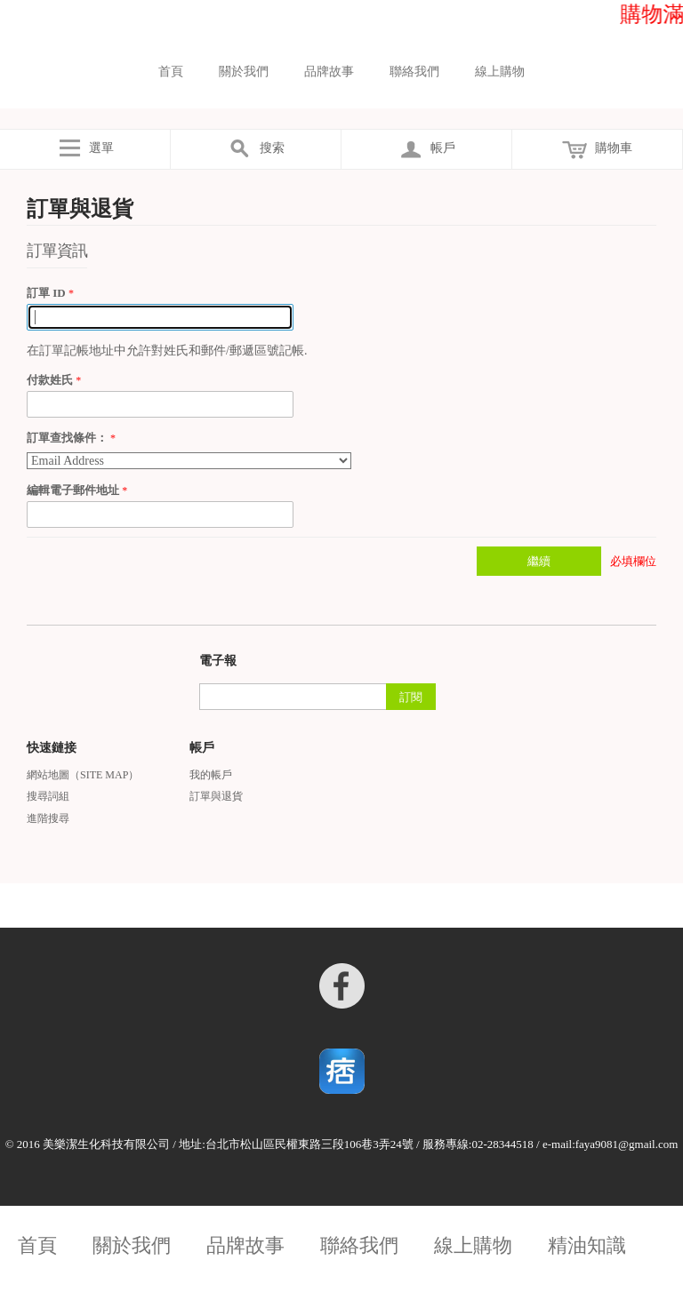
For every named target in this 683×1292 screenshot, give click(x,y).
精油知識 (587, 1245)
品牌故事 (329, 71)
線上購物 (500, 71)
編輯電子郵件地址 (74, 490)
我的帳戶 (210, 775)
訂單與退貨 (216, 796)
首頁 (170, 71)
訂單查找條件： (67, 437)
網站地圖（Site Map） (83, 775)
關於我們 (244, 71)
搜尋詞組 (48, 796)
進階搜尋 (48, 818)
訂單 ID (47, 292)
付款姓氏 (51, 380)
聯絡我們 (414, 71)
